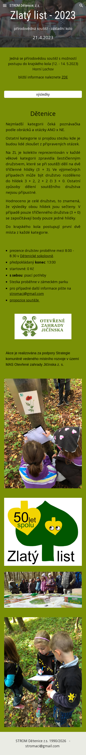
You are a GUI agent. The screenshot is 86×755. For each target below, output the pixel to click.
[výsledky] (43, 94)
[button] (4, 5)
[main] (43, 24)
